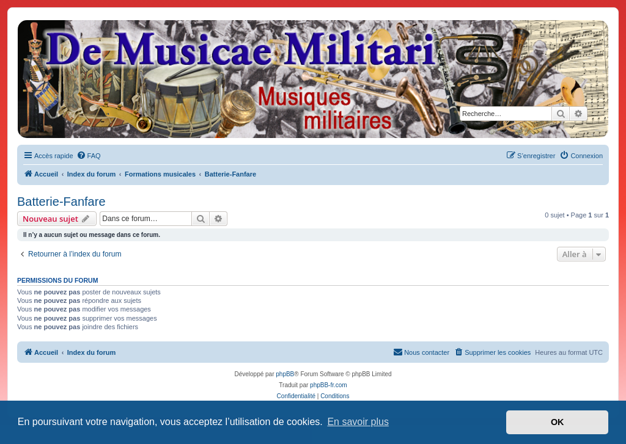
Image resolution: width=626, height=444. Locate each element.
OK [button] (557, 422)
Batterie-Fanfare (61, 201)
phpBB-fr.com (328, 385)
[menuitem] (88, 155)
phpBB (285, 374)
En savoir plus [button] (358, 422)
